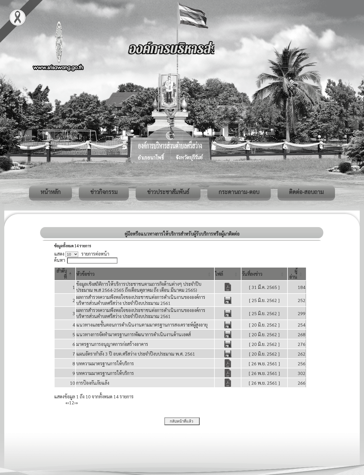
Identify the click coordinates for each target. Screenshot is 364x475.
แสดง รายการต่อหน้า (81, 254)
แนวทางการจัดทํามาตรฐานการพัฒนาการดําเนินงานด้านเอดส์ (133, 334)
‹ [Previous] (68, 402)
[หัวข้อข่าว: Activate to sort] (145, 274)
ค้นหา (59, 260)
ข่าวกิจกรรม (103, 191)
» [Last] (77, 402)
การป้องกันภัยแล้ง (92, 383)
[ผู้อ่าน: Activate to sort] (297, 274)
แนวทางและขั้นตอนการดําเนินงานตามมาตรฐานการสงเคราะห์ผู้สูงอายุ (142, 325)
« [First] (66, 402)
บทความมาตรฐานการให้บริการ (105, 363)
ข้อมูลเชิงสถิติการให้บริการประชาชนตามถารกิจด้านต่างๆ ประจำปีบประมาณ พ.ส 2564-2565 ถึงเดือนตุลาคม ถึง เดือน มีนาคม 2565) (138, 287)
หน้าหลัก (50, 191)
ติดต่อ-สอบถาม (306, 191)
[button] (85, 274)
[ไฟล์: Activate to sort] (228, 274)
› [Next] (75, 402)
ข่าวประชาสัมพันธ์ (168, 191)
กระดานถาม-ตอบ (239, 191)
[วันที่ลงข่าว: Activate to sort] (264, 274)
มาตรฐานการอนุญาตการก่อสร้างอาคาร (112, 344)
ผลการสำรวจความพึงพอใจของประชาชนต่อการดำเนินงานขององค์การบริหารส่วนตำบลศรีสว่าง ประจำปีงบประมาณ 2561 (140, 300)
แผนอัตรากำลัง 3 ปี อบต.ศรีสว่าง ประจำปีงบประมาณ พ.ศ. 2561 (135, 354)
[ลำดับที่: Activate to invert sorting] (65, 274)
